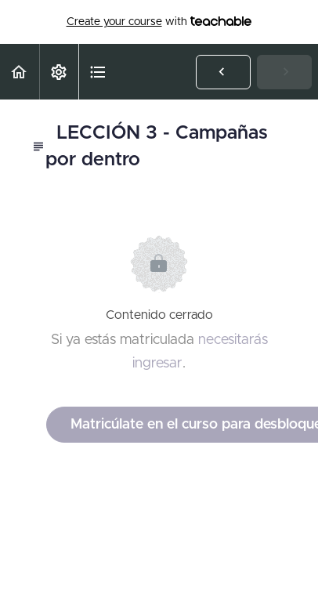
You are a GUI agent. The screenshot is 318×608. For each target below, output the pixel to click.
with (159, 22)
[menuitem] (58, 72)
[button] (19, 72)
